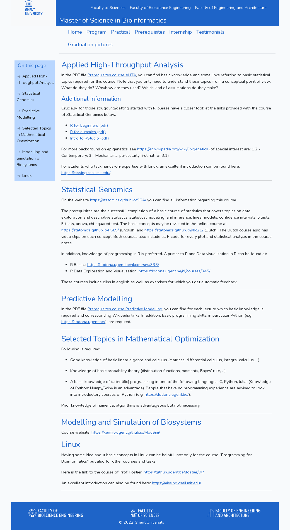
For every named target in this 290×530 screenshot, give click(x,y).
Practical (120, 32)
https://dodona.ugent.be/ (83, 321)
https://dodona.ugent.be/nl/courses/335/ (123, 264)
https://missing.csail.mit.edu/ (85, 172)
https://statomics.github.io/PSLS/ (90, 230)
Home (75, 32)
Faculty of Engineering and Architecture (231, 7)
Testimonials (210, 32)
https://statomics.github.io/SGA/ (118, 200)
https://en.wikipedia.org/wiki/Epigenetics (172, 149)
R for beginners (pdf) (89, 125)
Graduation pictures (90, 44)
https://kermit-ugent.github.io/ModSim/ (125, 432)
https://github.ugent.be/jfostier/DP (174, 472)
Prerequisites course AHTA (112, 75)
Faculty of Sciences (108, 7)
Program (96, 32)
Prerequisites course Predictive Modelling (125, 309)
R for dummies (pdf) (88, 132)
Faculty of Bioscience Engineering (160, 7)
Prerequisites (150, 32)
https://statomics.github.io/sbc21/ (173, 230)
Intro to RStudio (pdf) (89, 138)
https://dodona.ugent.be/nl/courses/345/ (174, 271)
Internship (180, 32)
